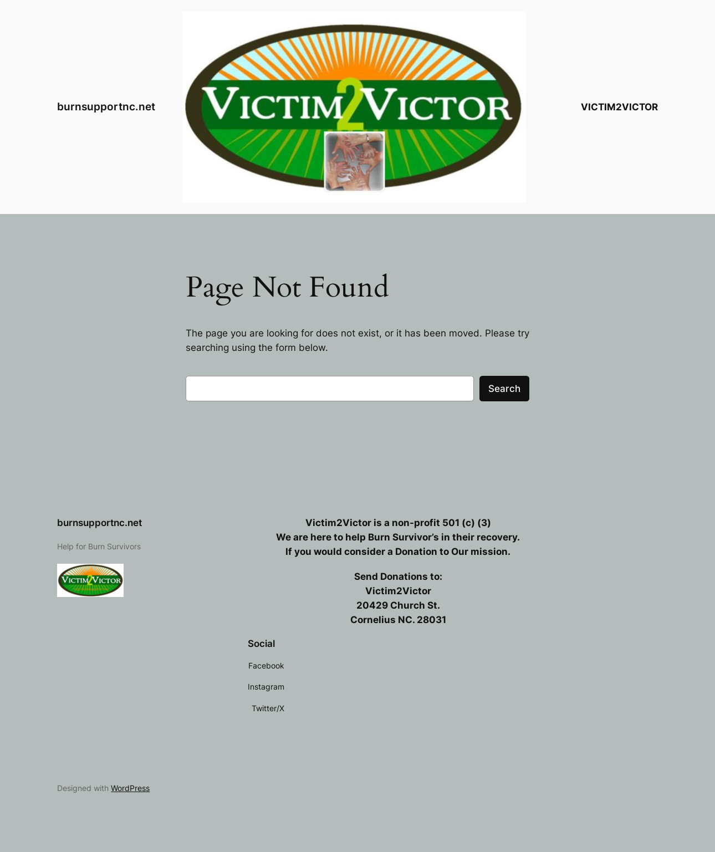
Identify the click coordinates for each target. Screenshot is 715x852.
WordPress (130, 788)
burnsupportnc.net (106, 106)
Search (504, 388)
